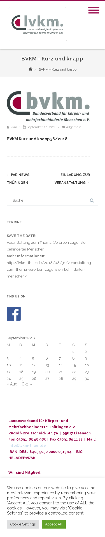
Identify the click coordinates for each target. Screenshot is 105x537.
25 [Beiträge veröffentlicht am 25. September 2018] (21, 378)
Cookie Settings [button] (23, 524)
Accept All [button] (53, 524)
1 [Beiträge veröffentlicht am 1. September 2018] (73, 351)
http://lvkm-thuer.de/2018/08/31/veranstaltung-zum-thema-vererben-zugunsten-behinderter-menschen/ (49, 269)
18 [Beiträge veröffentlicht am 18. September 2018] (21, 372)
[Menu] (94, 6)
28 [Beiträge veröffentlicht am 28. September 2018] (61, 378)
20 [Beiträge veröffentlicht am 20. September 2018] (47, 372)
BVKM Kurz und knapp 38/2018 (37, 139)
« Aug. (12, 384)
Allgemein (73, 127)
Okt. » (27, 384)
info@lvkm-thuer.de (27, 445)
